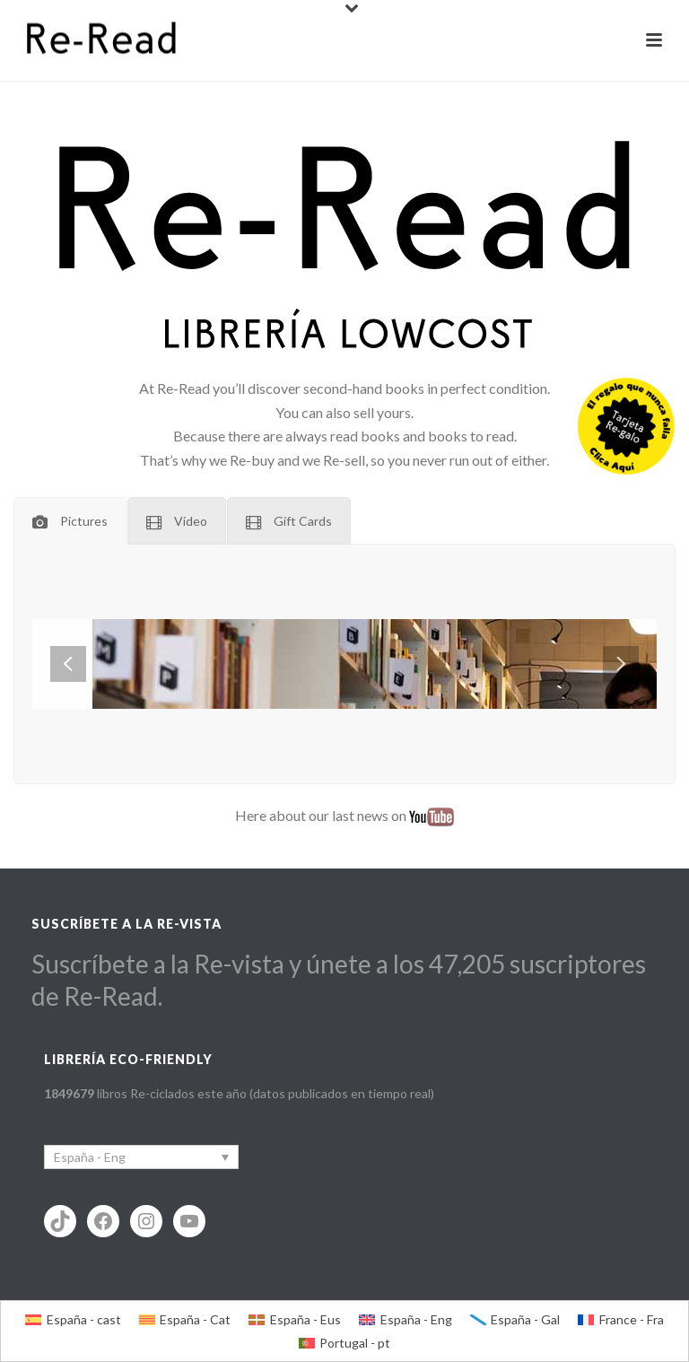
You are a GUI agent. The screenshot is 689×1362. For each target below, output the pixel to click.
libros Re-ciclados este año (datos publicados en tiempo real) (239, 1093)
